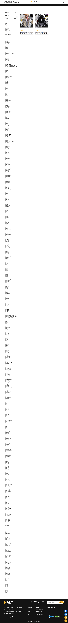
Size (11, 528)
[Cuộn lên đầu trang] (66, 621)
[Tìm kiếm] (48, 1)
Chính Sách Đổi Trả (39, 611)
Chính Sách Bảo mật (39, 612)
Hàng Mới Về (22, 4)
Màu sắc (11, 37)
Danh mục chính (11, 21)
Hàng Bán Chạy (30, 4)
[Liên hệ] (66, 611)
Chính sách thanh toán (39, 609)
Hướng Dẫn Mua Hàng (39, 614)
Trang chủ (5, 7)
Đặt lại (16, 12)
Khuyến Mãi (37, 4)
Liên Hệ (29, 611)
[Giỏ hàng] (63, 2)
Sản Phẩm (15, 4)
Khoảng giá (11, 15)
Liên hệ (53, 4)
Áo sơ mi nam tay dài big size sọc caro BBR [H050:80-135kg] (41, 29)
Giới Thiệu (29, 609)
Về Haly (48, 4)
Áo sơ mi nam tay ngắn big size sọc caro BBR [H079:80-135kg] (26, 29)
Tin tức (43, 4)
